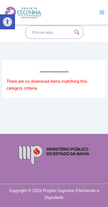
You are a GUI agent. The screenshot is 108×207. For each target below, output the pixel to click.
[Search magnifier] (77, 32)
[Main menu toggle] (102, 12)
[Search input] (51, 32)
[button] (7, 21)
